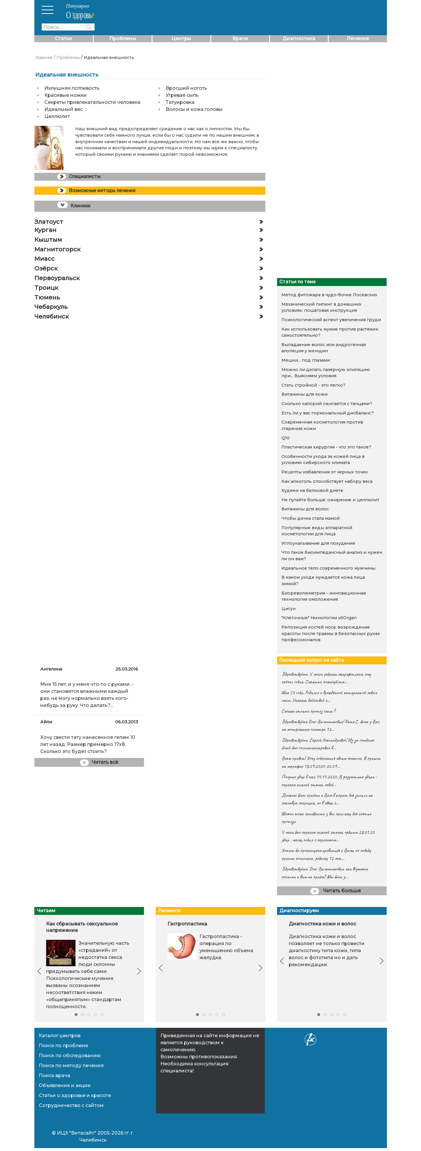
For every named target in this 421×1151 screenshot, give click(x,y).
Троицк (46, 287)
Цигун (288, 608)
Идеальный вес (63, 109)
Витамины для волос (305, 509)
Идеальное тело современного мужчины (328, 568)
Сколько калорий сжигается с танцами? (326, 403)
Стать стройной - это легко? (313, 385)
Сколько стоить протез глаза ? (308, 711)
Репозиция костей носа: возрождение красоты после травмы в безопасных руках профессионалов (330, 633)
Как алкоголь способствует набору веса (327, 481)
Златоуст (48, 221)
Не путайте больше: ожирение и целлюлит (330, 499)
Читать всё (99, 762)
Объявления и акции (65, 1085)
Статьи (63, 38)
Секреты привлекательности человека (92, 102)
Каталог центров (59, 1035)
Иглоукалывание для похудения (318, 543)
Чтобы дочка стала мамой (310, 518)
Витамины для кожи (304, 394)
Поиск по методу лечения (71, 1065)
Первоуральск (57, 278)
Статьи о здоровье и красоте (75, 1095)
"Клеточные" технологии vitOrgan (319, 617)
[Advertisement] (328, 231)
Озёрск (46, 268)
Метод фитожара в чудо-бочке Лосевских (329, 294)
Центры (181, 38)
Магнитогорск (57, 249)
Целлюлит (57, 116)
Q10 (285, 438)
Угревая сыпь (182, 95)
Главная (44, 57)
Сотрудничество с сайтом (71, 1105)
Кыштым (48, 239)
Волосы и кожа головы (194, 109)
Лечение (358, 38)
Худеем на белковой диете (312, 490)
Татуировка (180, 102)
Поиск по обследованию (70, 1055)
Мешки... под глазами (305, 360)
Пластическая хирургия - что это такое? (326, 447)
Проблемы (122, 38)
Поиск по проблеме (63, 1045)
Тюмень (47, 297)
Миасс (44, 258)
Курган (45, 229)
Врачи (240, 38)
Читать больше (335, 891)
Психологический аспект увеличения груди (331, 319)
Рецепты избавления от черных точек (324, 472)
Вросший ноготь (186, 88)
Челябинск (51, 316)
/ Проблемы (67, 57)
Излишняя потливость (72, 88)
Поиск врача (54, 1075)
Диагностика (299, 38)
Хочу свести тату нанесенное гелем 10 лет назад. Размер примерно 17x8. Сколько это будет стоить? (87, 744)
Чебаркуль (51, 306)
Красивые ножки (65, 95)
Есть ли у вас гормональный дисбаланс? (327, 413)
